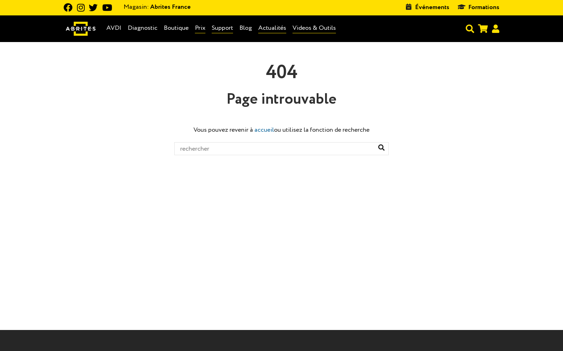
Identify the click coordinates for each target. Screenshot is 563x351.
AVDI (113, 28)
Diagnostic (142, 28)
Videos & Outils (314, 28)
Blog (245, 28)
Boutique (176, 28)
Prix (200, 28)
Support (222, 28)
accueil (264, 130)
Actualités (272, 28)
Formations (483, 7)
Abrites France (157, 7)
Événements (432, 7)
